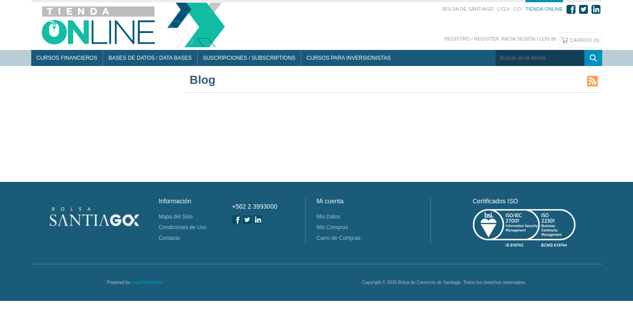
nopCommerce (147, 282)
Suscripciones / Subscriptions (249, 58)
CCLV (503, 9)
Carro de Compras (338, 238)
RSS (592, 81)
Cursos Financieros (67, 58)
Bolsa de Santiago (468, 9)
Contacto (169, 238)
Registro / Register (471, 38)
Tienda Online (544, 9)
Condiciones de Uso (183, 227)
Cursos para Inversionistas (348, 58)
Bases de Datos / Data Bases (150, 58)
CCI (517, 9)
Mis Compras (332, 227)
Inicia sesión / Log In (528, 38)
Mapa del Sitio (176, 217)
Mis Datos (328, 217)
